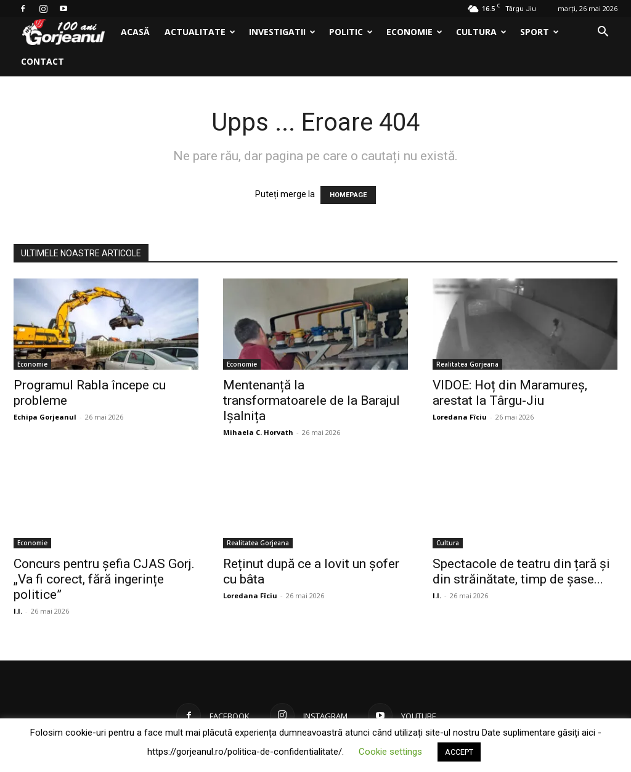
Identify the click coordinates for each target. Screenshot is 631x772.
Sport (539, 32)
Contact (42, 61)
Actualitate (200, 32)
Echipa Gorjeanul (45, 416)
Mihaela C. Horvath (258, 432)
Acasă (135, 32)
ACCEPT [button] (459, 752)
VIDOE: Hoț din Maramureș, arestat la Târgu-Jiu (510, 393)
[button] (602, 33)
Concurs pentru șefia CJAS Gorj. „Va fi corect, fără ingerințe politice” (104, 579)
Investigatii (282, 32)
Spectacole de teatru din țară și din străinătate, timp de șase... (521, 571)
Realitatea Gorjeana (467, 364)
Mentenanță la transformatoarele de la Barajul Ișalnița (311, 400)
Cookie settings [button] (390, 751)
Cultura (481, 32)
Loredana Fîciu (460, 416)
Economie (414, 32)
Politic (351, 32)
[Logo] (63, 32)
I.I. (18, 611)
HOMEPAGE (348, 195)
